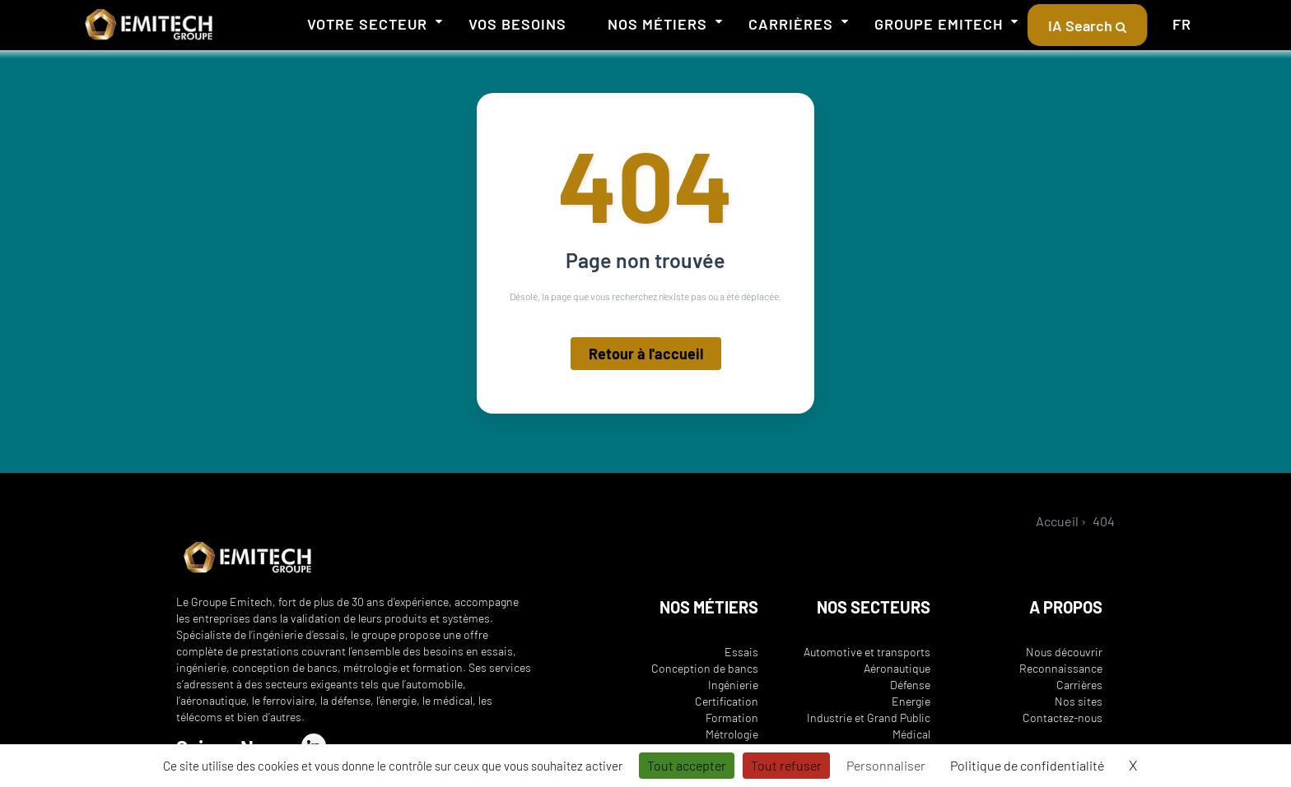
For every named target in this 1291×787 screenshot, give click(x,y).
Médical (911, 734)
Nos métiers (657, 24)
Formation (732, 718)
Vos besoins (517, 24)
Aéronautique (897, 668)
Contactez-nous (1062, 718)
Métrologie (732, 734)
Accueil (1057, 521)
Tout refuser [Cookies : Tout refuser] (786, 765)
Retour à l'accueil (646, 355)
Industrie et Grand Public (868, 718)
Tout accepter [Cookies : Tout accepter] (686, 765)
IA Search (1087, 25)
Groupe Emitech (938, 24)
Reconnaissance (1060, 668)
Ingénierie (733, 685)
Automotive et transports (867, 652)
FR (1181, 24)
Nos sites (1078, 701)
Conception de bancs (704, 668)
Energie (911, 701)
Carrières (790, 24)
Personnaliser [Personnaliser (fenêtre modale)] (885, 765)
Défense (910, 685)
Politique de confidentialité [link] (1027, 765)
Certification (726, 701)
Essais (741, 652)
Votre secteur (367, 24)
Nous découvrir (1064, 652)
